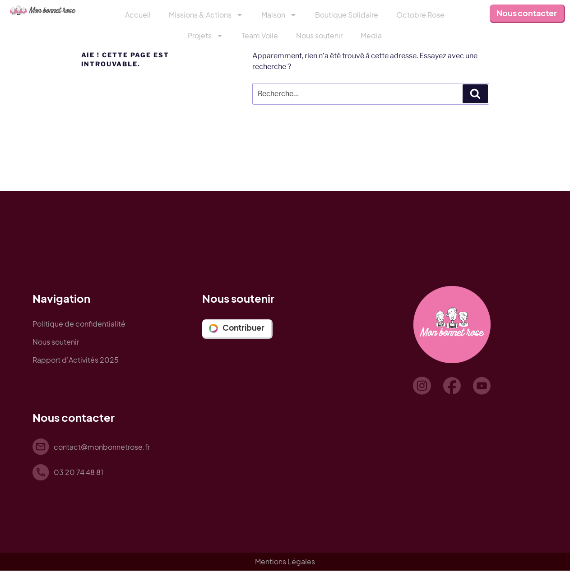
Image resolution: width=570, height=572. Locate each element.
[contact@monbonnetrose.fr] (41, 447)
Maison (279, 15)
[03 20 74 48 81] (41, 473)
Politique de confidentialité (78, 323)
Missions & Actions (206, 15)
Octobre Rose (420, 14)
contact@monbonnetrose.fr (103, 447)
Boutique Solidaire (346, 14)
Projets (205, 36)
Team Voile (259, 35)
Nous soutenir (319, 35)
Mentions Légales (285, 562)
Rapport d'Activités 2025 (75, 359)
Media (371, 35)
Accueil (138, 14)
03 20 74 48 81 (79, 473)
